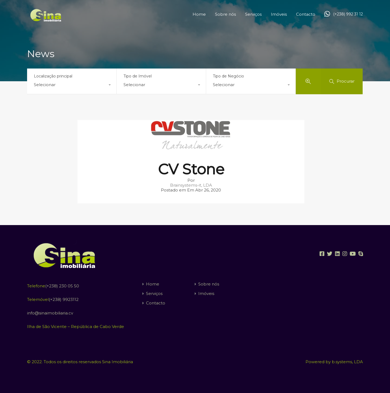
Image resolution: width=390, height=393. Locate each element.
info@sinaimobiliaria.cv (50, 313)
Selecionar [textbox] (45, 84)
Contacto (305, 14)
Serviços (253, 14)
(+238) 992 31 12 (348, 14)
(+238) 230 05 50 (62, 285)
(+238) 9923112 (64, 299)
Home (199, 14)
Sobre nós (225, 14)
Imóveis (279, 14)
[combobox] (71, 85)
